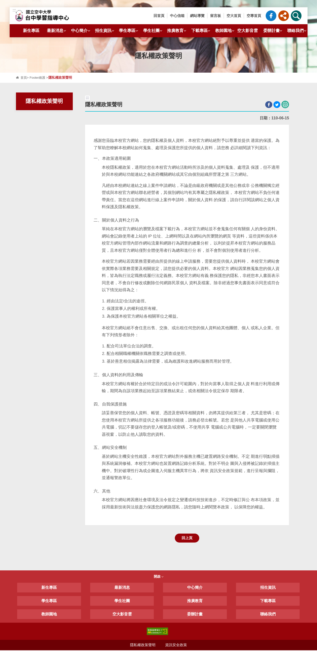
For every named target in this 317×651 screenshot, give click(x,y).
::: (14, 10)
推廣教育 (177, 30)
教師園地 (225, 30)
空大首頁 (234, 16)
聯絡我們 (297, 30)
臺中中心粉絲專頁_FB (271, 15)
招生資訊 (105, 30)
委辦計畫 (273, 30)
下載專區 (201, 30)
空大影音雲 (247, 30)
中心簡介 (81, 30)
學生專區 (129, 30)
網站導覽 (197, 16)
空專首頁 (254, 16)
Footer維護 (38, 77)
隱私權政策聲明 (142, 645)
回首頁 (159, 16)
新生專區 (31, 30)
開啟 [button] (158, 577)
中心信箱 (177, 16)
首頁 (24, 77)
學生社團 (153, 30)
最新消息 (57, 30)
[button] (283, 15)
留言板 (215, 16)
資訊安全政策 (176, 645)
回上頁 (187, 538)
